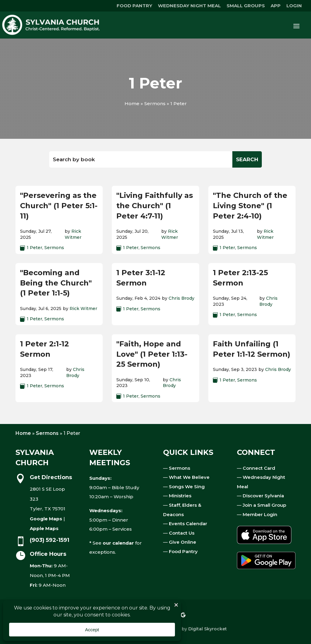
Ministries (180, 496)
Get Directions (51, 477)
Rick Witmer (73, 234)
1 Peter (34, 247)
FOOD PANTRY (134, 5)
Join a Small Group (264, 505)
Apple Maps (44, 528)
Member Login (260, 514)
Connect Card (259, 468)
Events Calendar (188, 523)
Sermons (155, 103)
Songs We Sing (187, 486)
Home (132, 103)
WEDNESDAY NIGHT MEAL (189, 5)
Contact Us (181, 533)
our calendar (118, 543)
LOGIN (294, 5)
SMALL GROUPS (246, 5)
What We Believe (189, 477)
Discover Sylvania (263, 496)
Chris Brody (181, 298)
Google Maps (46, 519)
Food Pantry (183, 551)
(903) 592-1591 (49, 540)
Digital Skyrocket (207, 629)
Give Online (182, 542)
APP (276, 5)
